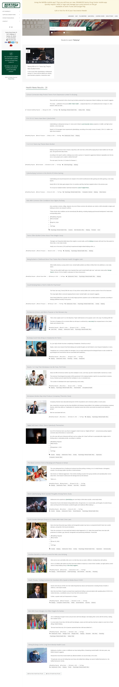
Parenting (67, 250)
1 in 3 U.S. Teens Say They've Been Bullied (41, 144)
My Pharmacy (7, 11)
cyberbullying (68, 499)
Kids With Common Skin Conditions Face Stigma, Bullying (45, 200)
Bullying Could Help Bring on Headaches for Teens (44, 338)
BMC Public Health (74, 103)
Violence (93, 602)
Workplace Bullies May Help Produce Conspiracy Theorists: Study (49, 396)
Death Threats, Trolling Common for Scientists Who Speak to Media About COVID (55, 580)
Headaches (81, 358)
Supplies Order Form (9, 14)
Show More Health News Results (35, 673)
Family (69, 667)
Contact (5, 21)
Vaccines (87, 602)
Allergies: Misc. (75, 633)
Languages (71, 16)
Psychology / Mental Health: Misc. (69, 109)
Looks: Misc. (54, 329)
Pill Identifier (82, 16)
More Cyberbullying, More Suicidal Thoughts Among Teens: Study (50, 494)
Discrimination (77, 387)
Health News (56, 32)
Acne (99, 229)
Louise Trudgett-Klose (83, 187)
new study (91, 321)
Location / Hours (100, 16)
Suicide (53, 454)
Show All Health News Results (53, 673)
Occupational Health (87, 387)
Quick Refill (91, 16)
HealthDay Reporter (55, 217)
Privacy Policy (11, 79)
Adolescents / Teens (69, 135)
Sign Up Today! (109, 16)
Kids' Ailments (81, 571)
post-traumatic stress (87, 124)
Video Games (102, 192)
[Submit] (89, 29)
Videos (67, 32)
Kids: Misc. (76, 485)
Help (76, 16)
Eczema (70, 229)
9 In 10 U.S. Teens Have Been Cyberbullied (41, 118)
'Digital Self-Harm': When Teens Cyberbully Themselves (45, 425)
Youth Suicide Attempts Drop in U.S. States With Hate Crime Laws (49, 519)
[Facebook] (9, 27)
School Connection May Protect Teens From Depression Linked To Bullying (52, 95)
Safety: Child (82, 109)
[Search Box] (68, 29)
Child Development (61, 571)
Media (72, 602)
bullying (91, 241)
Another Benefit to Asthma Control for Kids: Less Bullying (47, 554)
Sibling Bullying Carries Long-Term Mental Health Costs (46, 645)
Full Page (56, 109)
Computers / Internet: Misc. (56, 457)
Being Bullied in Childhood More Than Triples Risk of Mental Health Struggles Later (55, 259)
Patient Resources (8, 18)
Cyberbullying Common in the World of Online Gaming (45, 173)
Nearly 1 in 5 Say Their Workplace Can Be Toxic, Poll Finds (46, 367)
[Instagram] (11, 27)
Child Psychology (68, 164)
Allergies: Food (66, 633)
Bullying (88, 109)
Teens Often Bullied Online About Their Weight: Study (45, 235)
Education (83, 485)
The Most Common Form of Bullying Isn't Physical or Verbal (48, 463)
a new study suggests (72, 565)
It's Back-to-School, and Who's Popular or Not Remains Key (47, 312)
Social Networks (77, 511)
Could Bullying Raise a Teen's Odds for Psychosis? (44, 285)
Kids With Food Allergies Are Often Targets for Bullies (46, 611)
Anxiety (97, 303)
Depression (99, 454)
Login (116, 16)
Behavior (70, 485)
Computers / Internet (87, 192)
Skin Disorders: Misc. (79, 229)
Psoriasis (93, 229)
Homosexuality (107, 548)
